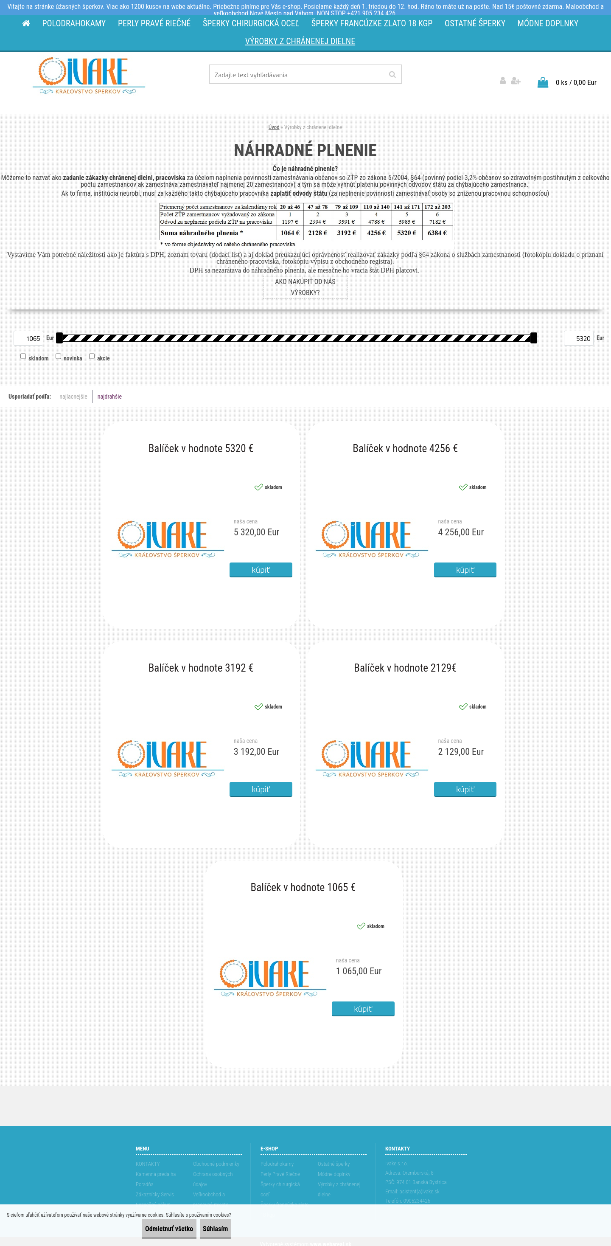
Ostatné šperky (334, 1158)
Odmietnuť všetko (147, 1229)
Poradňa (145, 1179)
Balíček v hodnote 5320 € (201, 443)
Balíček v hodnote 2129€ (405, 662)
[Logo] (89, 75)
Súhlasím (207, 1229)
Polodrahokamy (277, 1158)
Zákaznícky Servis (155, 1189)
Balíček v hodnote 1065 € (303, 882)
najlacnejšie (73, 391)
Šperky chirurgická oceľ (280, 1184)
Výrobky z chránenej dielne (339, 1184)
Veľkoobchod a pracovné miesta (210, 1194)
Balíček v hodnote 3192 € (201, 662)
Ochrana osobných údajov (213, 1173)
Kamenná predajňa (156, 1168)
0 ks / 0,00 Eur (576, 76)
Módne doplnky (334, 1168)
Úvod (274, 121)
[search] (392, 75)
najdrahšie (110, 391)
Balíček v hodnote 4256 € (405, 443)
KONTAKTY (148, 1158)
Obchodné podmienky (216, 1158)
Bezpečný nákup (153, 1199)
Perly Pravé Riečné (280, 1168)
